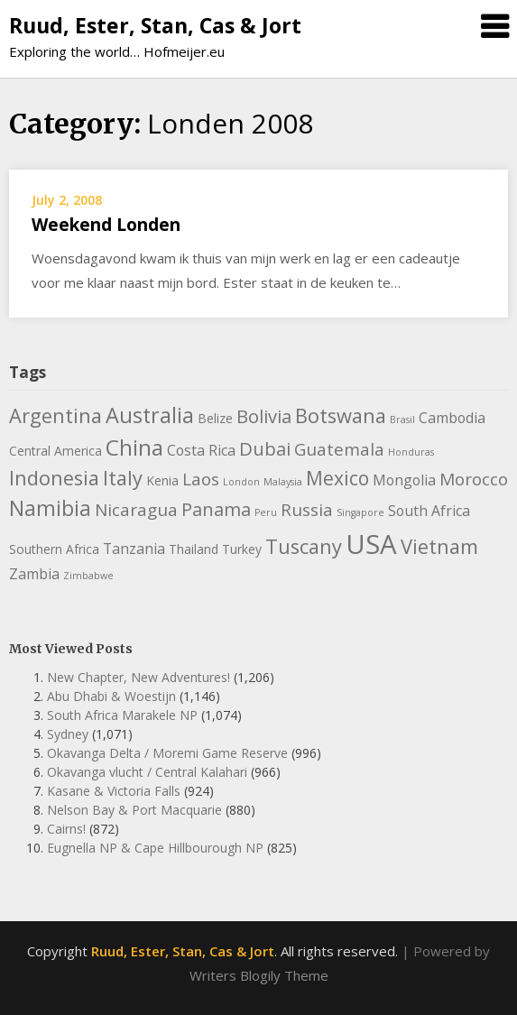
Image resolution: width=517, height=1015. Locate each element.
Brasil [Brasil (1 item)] (402, 419)
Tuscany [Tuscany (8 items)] (303, 546)
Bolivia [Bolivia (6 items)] (263, 416)
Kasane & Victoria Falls (113, 790)
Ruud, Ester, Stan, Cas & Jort (155, 25)
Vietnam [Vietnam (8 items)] (439, 546)
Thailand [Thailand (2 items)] (193, 549)
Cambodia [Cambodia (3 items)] (452, 418)
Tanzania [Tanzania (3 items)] (134, 548)
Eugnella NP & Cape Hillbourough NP (155, 847)
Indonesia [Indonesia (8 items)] (54, 478)
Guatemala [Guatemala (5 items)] (339, 449)
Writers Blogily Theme (258, 975)
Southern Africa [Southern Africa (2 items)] (54, 549)
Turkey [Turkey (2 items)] (242, 549)
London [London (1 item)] (241, 481)
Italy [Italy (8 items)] (123, 478)
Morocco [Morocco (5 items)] (473, 479)
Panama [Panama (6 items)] (216, 508)
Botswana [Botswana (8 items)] (340, 415)
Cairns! (66, 828)
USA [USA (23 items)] (371, 544)
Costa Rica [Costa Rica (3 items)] (201, 450)
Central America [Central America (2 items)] (55, 450)
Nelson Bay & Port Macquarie (134, 809)
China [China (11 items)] (134, 447)
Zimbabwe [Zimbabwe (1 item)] (88, 575)
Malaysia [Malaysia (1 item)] (282, 481)
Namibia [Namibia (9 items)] (50, 508)
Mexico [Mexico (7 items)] (337, 478)
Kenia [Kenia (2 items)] (162, 480)
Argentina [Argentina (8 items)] (55, 415)
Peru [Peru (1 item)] (265, 512)
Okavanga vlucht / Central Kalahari (147, 771)
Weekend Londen (106, 224)
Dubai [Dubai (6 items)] (265, 448)
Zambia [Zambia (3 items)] (34, 574)
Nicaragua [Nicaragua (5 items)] (136, 509)
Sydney (67, 734)
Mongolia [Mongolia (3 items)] (404, 480)
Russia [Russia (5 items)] (307, 509)
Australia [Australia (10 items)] (150, 415)
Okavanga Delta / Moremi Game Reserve (167, 752)
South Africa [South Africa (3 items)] (429, 511)
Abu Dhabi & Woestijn (111, 696)
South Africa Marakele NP (122, 715)
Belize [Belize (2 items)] (215, 418)
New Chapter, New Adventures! (138, 677)
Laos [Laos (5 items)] (200, 479)
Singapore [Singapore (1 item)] (360, 512)
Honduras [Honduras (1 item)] (411, 452)
